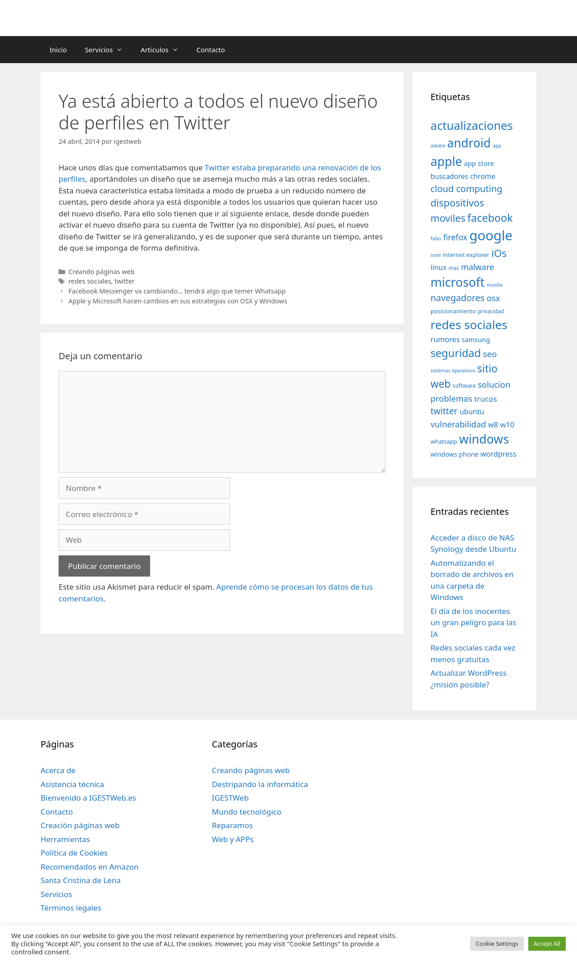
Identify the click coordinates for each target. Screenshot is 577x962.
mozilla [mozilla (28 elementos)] (495, 285)
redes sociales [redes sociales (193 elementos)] (469, 324)
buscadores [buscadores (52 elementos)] (449, 176)
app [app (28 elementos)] (497, 145)
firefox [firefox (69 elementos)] (455, 237)
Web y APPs (233, 839)
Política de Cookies (74, 852)
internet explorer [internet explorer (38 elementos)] (466, 255)
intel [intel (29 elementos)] (435, 255)
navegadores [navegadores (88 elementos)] (457, 298)
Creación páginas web (80, 825)
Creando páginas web (102, 271)
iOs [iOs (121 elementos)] (499, 253)
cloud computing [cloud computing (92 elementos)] (466, 189)
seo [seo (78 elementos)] (490, 354)
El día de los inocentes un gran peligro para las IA (473, 622)
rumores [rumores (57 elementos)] (445, 339)
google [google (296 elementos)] (491, 235)
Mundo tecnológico (246, 811)
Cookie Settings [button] (497, 943)
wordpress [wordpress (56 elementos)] (499, 454)
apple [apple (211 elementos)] (446, 161)
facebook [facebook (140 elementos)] (490, 218)
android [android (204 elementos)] (469, 143)
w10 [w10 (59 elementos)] (507, 424)
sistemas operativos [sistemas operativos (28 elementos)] (452, 370)
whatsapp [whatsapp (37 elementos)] (443, 441)
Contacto (211, 49)
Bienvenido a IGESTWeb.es (88, 798)
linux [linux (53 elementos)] (438, 267)
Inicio (58, 49)
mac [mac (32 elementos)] (454, 267)
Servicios (108, 49)
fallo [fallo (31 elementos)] (435, 238)
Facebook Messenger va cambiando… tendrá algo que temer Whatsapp (177, 291)
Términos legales (71, 907)
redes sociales (90, 281)
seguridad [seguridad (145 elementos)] (455, 353)
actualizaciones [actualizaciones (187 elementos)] (471, 125)
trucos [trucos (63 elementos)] (485, 399)
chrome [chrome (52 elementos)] (482, 176)
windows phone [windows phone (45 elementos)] (454, 454)
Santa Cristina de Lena (81, 880)
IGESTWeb (230, 798)
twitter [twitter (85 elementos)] (444, 411)
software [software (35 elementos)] (464, 385)
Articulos (164, 49)
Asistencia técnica (72, 784)
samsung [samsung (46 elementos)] (476, 339)
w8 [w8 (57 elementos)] (493, 425)
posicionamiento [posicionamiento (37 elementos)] (453, 311)
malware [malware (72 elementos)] (477, 266)
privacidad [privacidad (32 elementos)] (491, 311)
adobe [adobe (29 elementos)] (437, 145)
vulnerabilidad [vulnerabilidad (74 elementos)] (458, 424)
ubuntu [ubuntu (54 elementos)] (471, 412)
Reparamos (232, 825)
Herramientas (65, 839)
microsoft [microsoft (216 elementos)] (457, 282)
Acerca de (58, 770)
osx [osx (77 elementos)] (493, 297)
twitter (124, 281)
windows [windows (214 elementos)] (484, 439)
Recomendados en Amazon (89, 866)
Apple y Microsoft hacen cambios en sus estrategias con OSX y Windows (178, 301)
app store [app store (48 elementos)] (479, 163)
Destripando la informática (260, 784)
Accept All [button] (547, 943)
